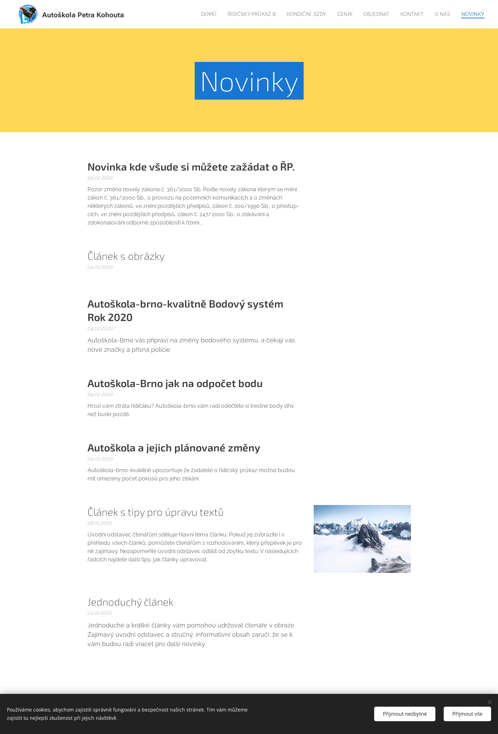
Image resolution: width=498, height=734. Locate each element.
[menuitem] (198, 14)
